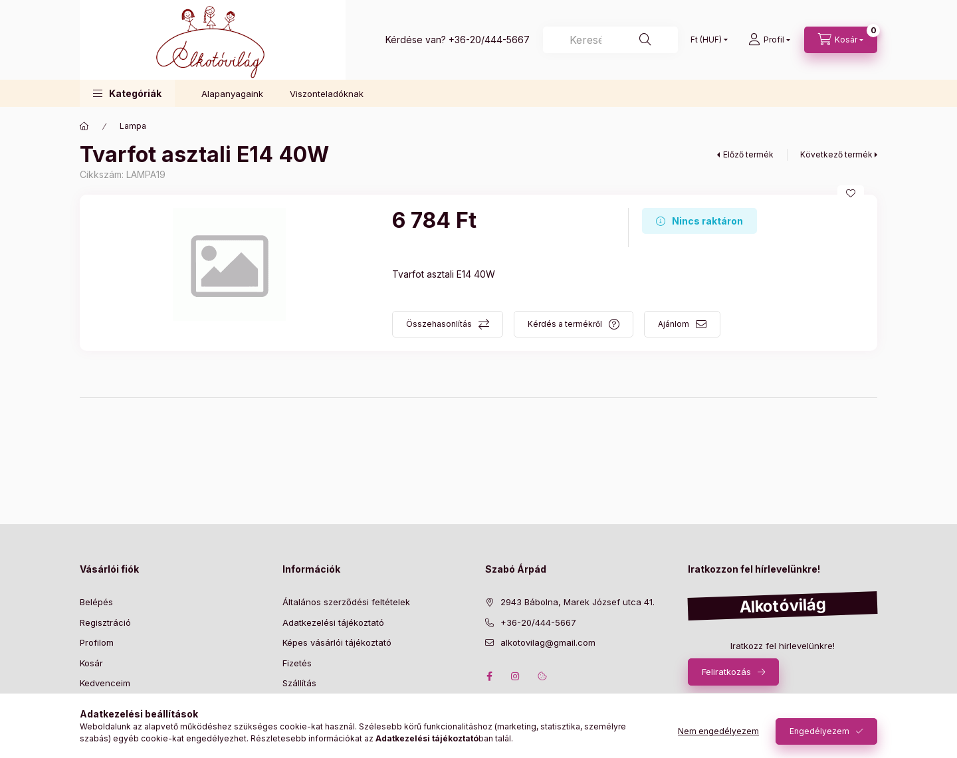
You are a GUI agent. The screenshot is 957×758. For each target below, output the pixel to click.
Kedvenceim (105, 683)
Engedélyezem (819, 731)
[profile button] (769, 40)
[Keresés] (610, 40)
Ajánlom (673, 324)
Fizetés (297, 663)
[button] (127, 93)
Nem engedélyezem (718, 731)
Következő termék (836, 154)
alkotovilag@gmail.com (547, 642)
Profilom (97, 642)
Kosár (91, 663)
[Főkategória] (84, 126)
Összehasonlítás (439, 324)
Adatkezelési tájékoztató (333, 622)
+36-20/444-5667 (489, 39)
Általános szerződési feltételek (346, 602)
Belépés (96, 602)
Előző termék (748, 154)
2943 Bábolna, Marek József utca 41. (577, 602)
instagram (515, 676)
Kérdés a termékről (565, 324)
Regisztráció (105, 622)
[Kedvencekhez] (850, 193)
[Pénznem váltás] (706, 40)
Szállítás (299, 683)
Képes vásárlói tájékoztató (336, 642)
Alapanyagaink (232, 93)
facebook (489, 676)
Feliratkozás (726, 671)
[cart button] (840, 40)
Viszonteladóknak (327, 93)
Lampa (133, 126)
